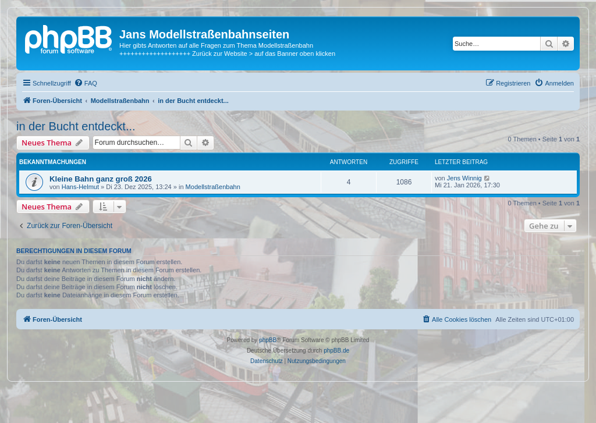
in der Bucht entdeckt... (76, 126)
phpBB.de (336, 350)
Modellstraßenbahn (213, 186)
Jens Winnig (464, 178)
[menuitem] (85, 83)
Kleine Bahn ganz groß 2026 (100, 179)
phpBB (267, 340)
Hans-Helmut (80, 186)
